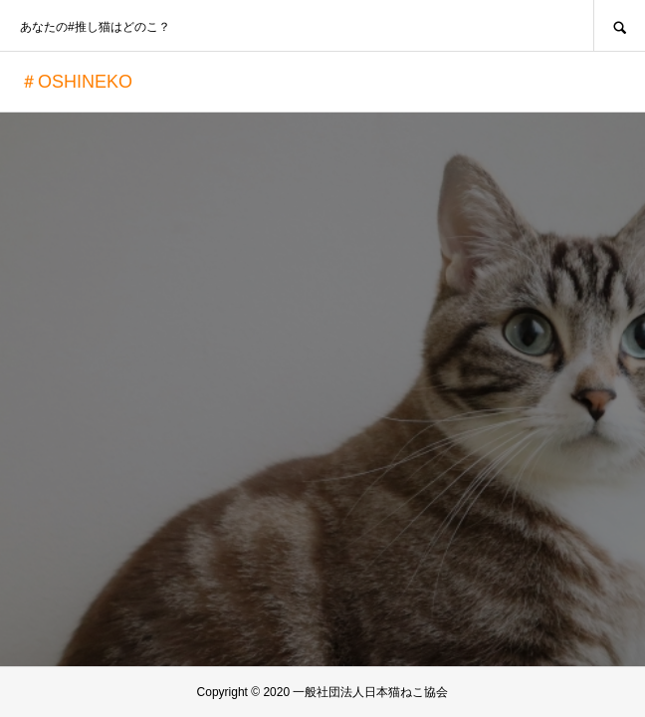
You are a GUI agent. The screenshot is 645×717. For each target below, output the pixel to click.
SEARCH (619, 25)
